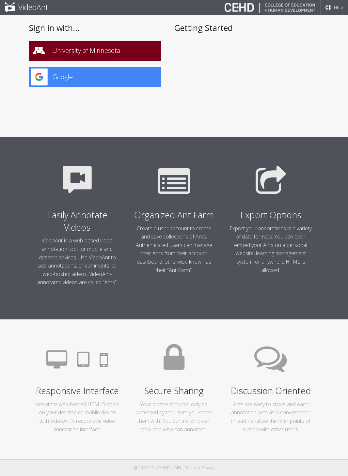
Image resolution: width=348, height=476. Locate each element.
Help (334, 7)
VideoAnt (26, 7)
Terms (191, 467)
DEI (152, 467)
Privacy (207, 467)
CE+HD (163, 467)
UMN (176, 467)
